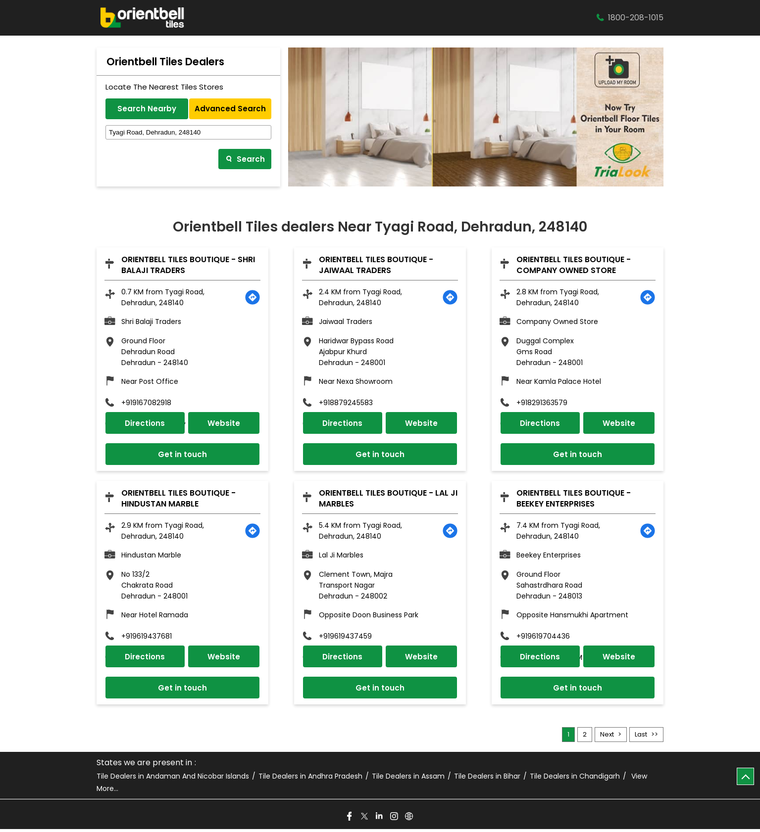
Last (641, 737)
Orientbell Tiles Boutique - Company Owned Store (573, 265)
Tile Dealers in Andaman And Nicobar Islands (173, 779)
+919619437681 (146, 638)
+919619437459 (345, 638)
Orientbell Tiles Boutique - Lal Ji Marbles (388, 500)
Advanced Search (230, 108)
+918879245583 (346, 403)
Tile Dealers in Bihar (487, 779)
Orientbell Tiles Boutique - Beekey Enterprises (573, 500)
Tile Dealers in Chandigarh (575, 779)
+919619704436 (543, 638)
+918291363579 (541, 403)
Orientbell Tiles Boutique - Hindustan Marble (178, 500)
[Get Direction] (252, 297)
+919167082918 (146, 403)
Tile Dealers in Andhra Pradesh (310, 779)
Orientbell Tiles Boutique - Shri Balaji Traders (188, 265)
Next (607, 737)
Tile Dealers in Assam (408, 779)
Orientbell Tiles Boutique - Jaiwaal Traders (376, 265)
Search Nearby (146, 108)
